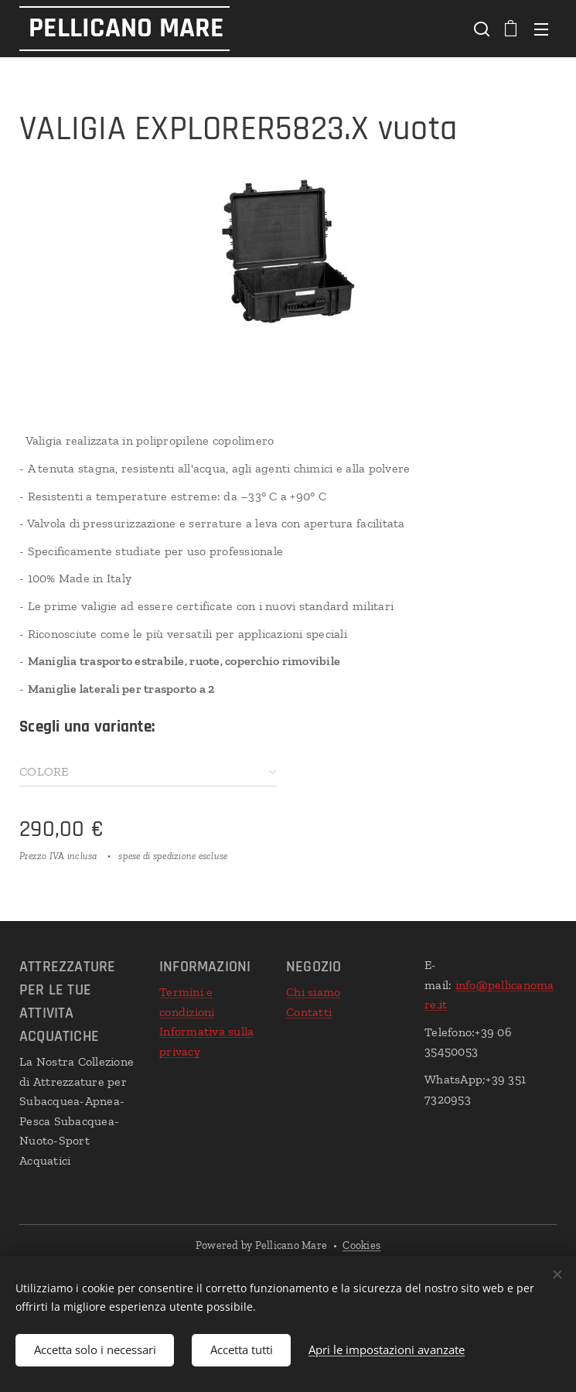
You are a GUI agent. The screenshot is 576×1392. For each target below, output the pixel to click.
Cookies (361, 1245)
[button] (480, 28)
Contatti (309, 1012)
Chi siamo (313, 991)
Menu (541, 29)
